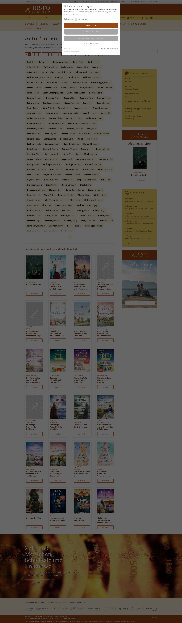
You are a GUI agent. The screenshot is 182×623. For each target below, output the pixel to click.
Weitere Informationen (91, 43)
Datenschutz (114, 48)
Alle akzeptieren (91, 25)
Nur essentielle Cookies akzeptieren (91, 38)
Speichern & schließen (91, 32)
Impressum (105, 48)
